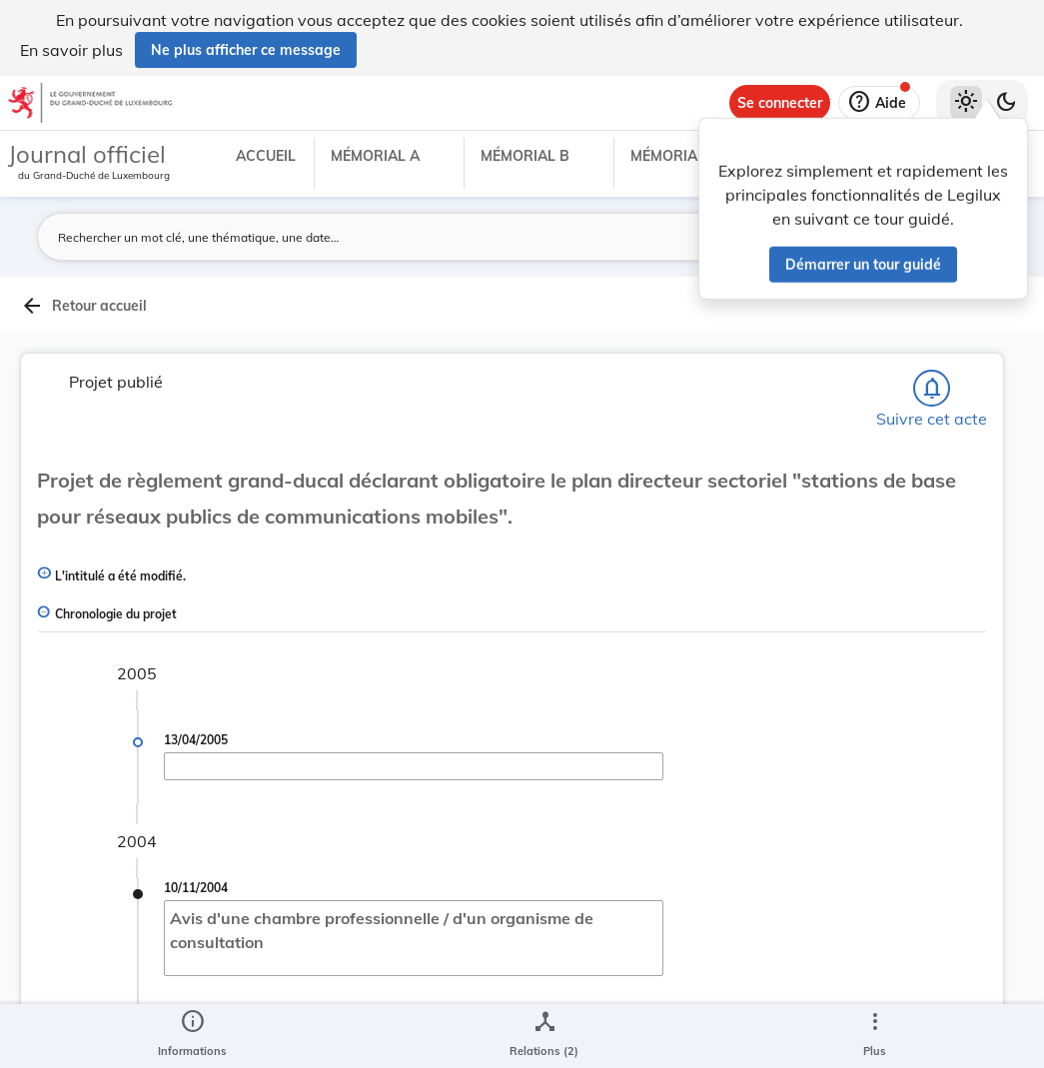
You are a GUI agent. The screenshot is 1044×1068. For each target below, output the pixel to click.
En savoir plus (71, 50)
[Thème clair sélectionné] (966, 103)
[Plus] (874, 1036)
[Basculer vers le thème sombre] (1006, 103)
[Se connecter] (779, 103)
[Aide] (879, 103)
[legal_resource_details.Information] (192, 1036)
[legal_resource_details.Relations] (544, 1036)
